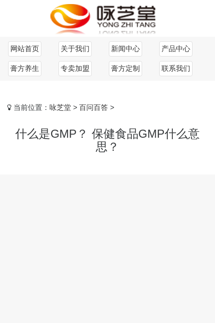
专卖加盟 (75, 68)
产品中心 (175, 48)
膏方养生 (24, 68)
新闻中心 (125, 48)
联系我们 (175, 68)
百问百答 (93, 107)
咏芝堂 (60, 107)
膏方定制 (125, 68)
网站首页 (24, 48)
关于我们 (75, 48)
